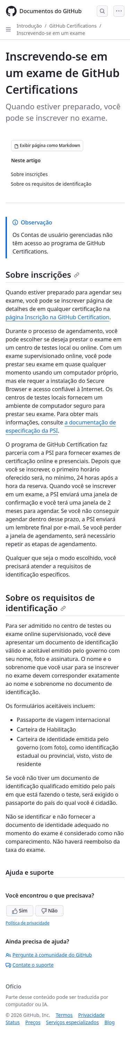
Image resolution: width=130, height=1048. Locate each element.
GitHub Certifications (73, 25)
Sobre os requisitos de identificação (50, 603)
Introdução (29, 25)
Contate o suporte (30, 965)
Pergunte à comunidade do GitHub (49, 955)
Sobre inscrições (42, 274)
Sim (19, 910)
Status (13, 1022)
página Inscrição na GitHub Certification (57, 317)
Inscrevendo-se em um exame (51, 33)
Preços (33, 1022)
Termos (64, 1015)
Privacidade (91, 1015)
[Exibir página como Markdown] (47, 145)
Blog (109, 1022)
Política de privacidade (27, 923)
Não (49, 910)
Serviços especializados (72, 1022)
